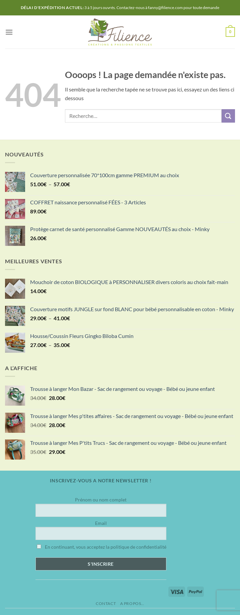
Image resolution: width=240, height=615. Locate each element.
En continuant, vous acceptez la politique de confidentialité (101, 547)
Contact (106, 603)
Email (101, 523)
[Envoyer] (228, 115)
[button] (9, 32)
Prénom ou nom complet (101, 499)
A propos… (132, 603)
